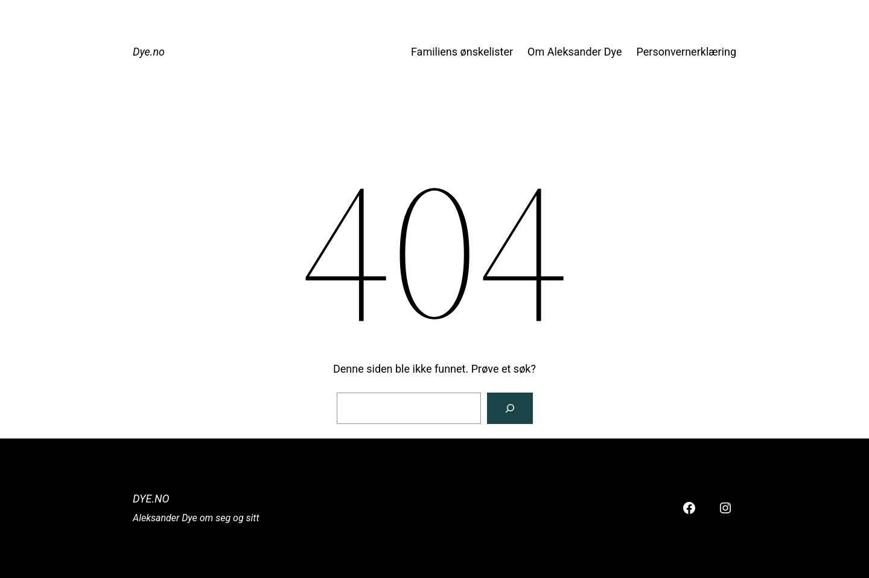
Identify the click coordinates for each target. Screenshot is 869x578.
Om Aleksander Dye (574, 51)
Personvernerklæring (686, 51)
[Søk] (510, 408)
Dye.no (149, 51)
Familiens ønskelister (462, 51)
